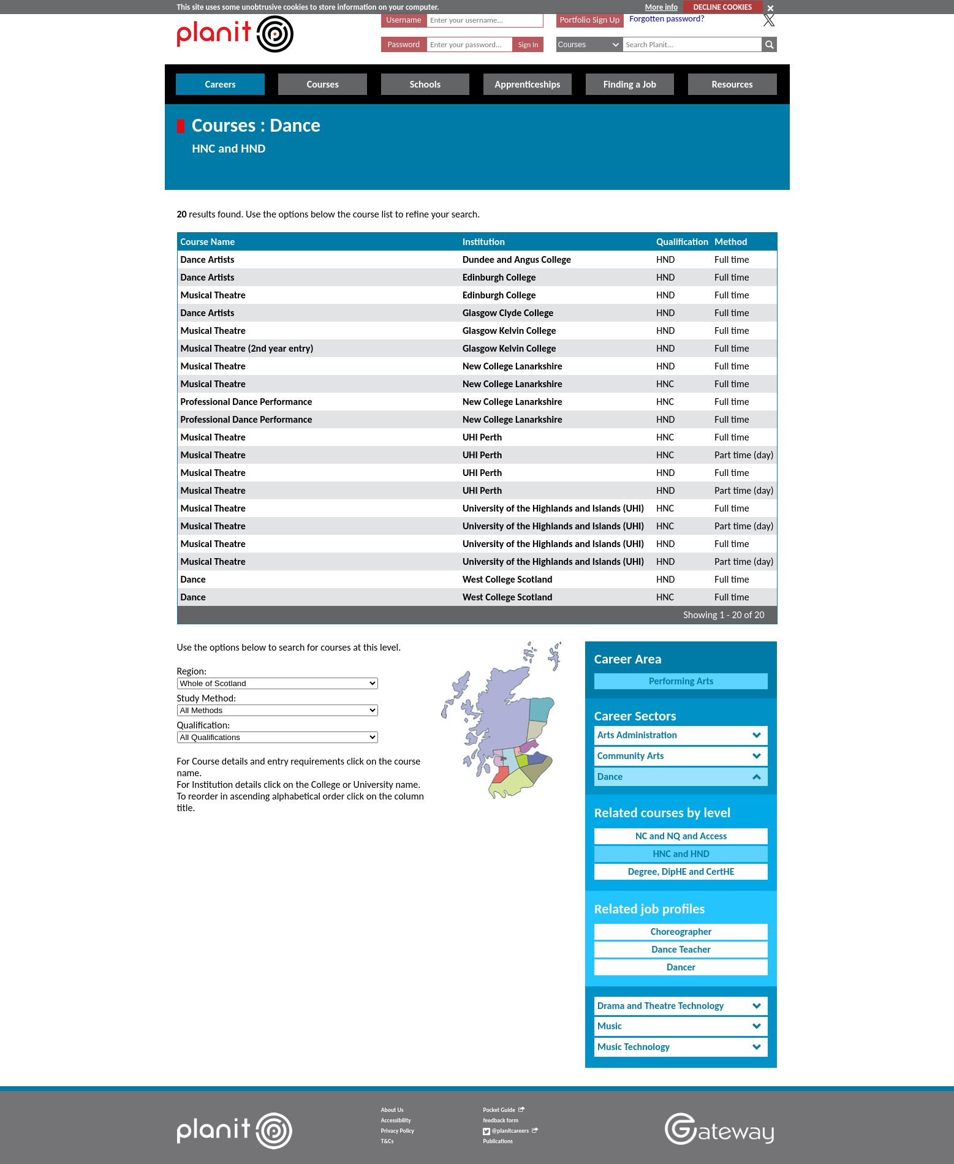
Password (404, 44)
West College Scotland (508, 579)
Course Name (208, 242)
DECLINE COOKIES (723, 7)
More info (661, 7)
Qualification (682, 242)
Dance (193, 579)
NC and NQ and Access (681, 836)
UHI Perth (482, 437)
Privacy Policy (397, 1131)
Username (404, 20)
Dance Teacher (681, 949)
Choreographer (681, 931)
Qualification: (203, 725)
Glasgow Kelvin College (509, 330)
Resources (732, 84)
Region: (192, 671)
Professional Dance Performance (246, 401)
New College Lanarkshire (512, 366)
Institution (484, 242)
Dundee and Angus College (517, 259)
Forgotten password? (667, 18)
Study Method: (207, 698)
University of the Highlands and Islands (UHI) (553, 508)
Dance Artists (208, 259)
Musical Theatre (213, 295)
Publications (497, 1141)
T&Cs (387, 1141)
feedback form (500, 1120)
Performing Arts (681, 681)
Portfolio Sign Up (590, 19)
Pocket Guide (503, 1110)
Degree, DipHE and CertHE (681, 871)
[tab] (681, 735)
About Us (392, 1110)
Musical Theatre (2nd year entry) (247, 348)
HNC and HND (681, 854)
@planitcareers (510, 1131)
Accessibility (396, 1120)
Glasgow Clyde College (508, 313)
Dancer (681, 967)
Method (730, 242)
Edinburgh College (499, 277)
